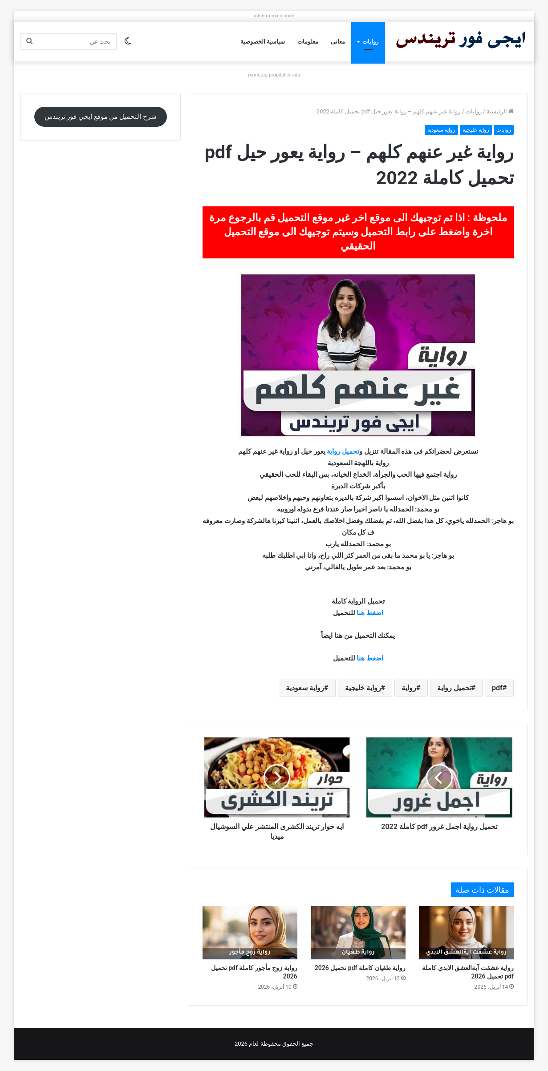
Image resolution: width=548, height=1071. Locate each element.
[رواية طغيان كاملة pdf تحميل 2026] (358, 932)
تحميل (350, 451)
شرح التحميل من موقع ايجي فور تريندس (101, 117)
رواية (333, 451)
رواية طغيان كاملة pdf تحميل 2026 (360, 967)
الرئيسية (500, 111)
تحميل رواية (454, 688)
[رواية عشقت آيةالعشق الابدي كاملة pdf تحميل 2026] (466, 932)
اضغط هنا (370, 613)
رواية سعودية (441, 130)
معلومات (307, 41)
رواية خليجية (476, 130)
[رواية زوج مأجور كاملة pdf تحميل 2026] (250, 932)
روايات (370, 41)
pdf (497, 688)
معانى (338, 41)
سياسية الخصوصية (262, 41)
